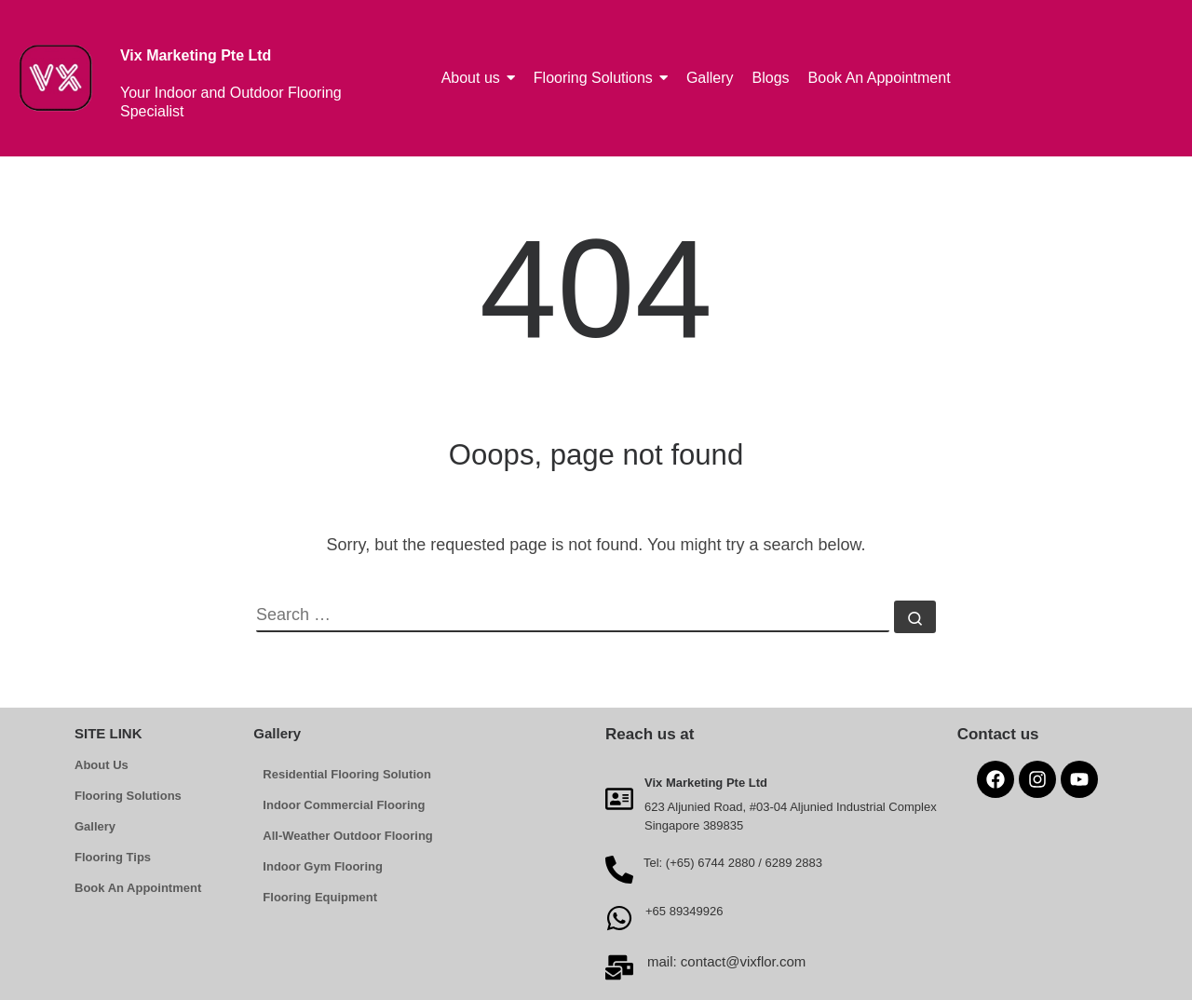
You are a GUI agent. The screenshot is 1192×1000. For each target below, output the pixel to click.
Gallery (94, 826)
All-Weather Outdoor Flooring (347, 836)
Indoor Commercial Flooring (344, 805)
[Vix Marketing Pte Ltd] (619, 798)
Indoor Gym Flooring (323, 866)
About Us (101, 765)
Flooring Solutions (128, 796)
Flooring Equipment (320, 897)
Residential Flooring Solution (347, 774)
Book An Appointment (137, 888)
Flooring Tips (112, 857)
